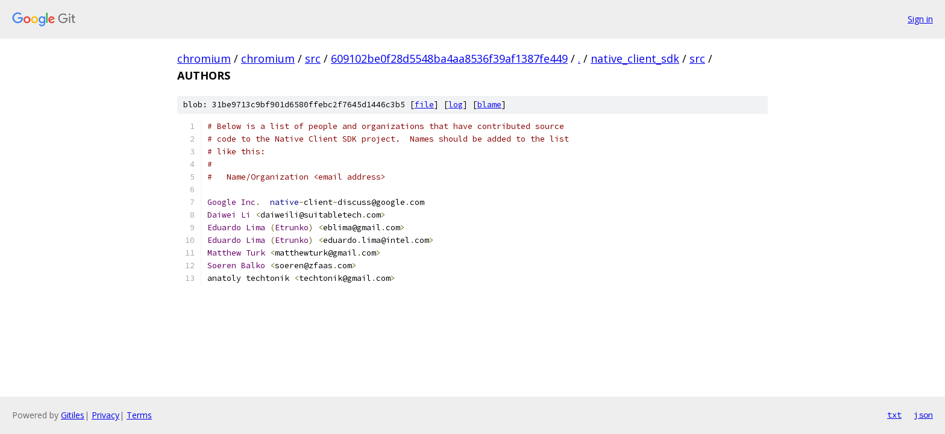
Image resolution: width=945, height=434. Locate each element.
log (455, 104)
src (313, 58)
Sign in (920, 19)
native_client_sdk (635, 58)
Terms (139, 415)
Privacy (105, 415)
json (923, 414)
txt (894, 414)
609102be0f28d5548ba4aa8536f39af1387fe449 (449, 58)
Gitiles (72, 415)
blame (489, 104)
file (424, 104)
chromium (204, 58)
